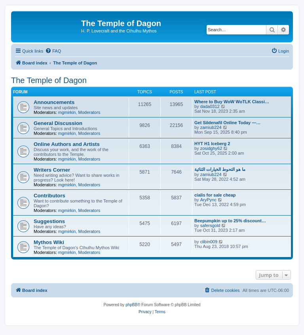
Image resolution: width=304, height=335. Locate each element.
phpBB (131, 305)
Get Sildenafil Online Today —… (227, 122)
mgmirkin (67, 112)
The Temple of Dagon (49, 80)
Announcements (54, 102)
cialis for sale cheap (215, 195)
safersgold (210, 225)
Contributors (49, 196)
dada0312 (210, 106)
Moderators (89, 112)
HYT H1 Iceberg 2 (212, 143)
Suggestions (49, 221)
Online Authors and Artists (67, 144)
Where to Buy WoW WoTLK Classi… (231, 101)
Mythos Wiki (49, 242)
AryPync (208, 199)
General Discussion (58, 123)
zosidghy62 (211, 148)
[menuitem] (53, 51)
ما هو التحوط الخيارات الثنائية (219, 169)
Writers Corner (52, 170)
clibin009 (208, 241)
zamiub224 (211, 127)
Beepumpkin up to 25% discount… (230, 220)
